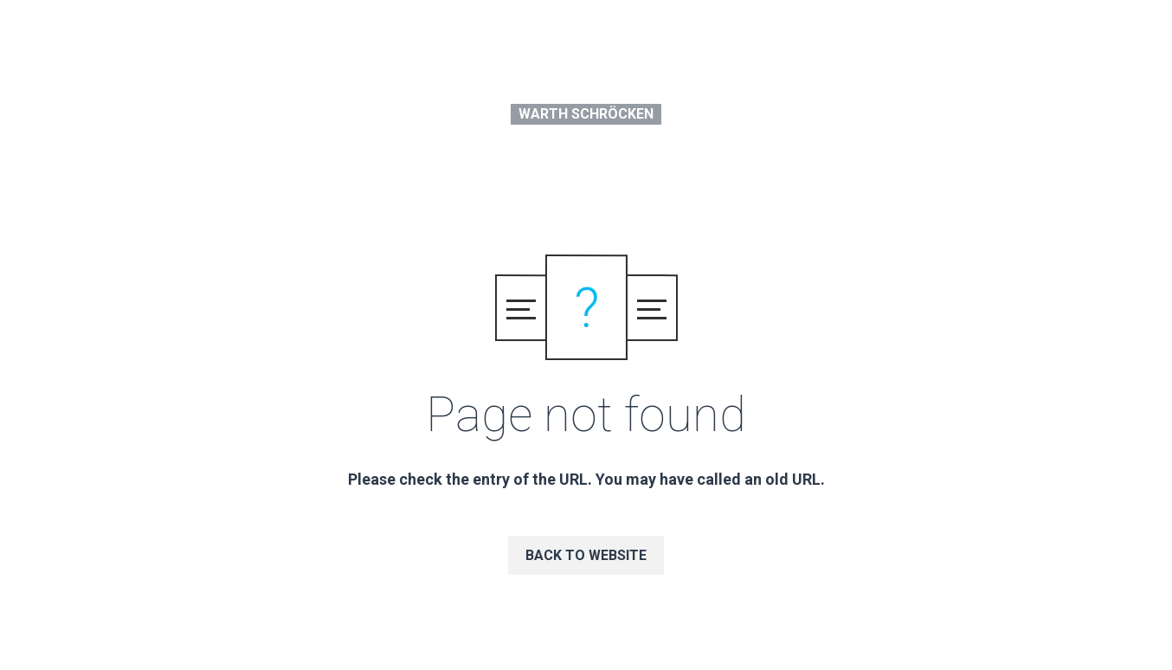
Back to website (586, 555)
